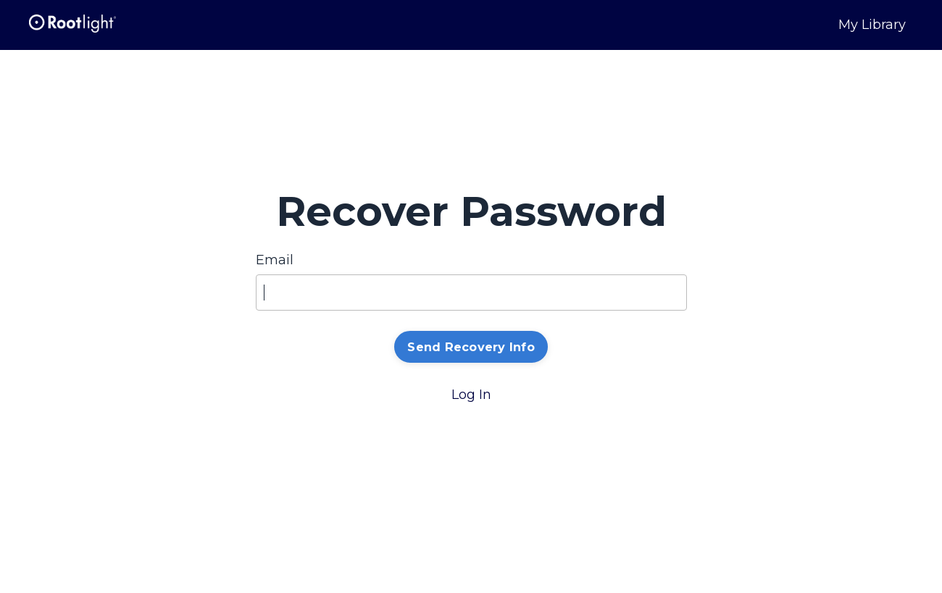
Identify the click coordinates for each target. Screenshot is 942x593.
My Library (872, 25)
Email (274, 260)
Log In (471, 395)
